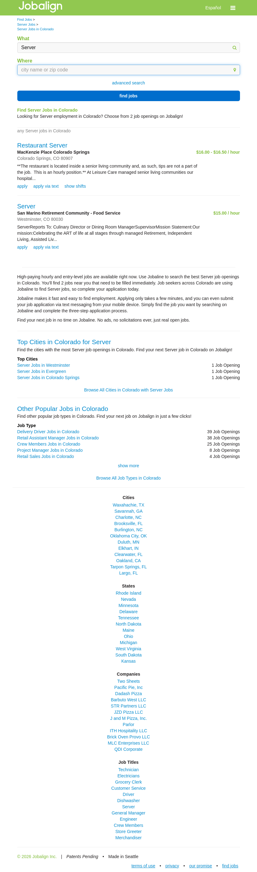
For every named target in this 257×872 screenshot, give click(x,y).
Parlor (128, 724)
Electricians (129, 775)
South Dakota (128, 654)
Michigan (128, 642)
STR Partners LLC (128, 705)
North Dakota (128, 624)
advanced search (128, 82)
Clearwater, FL (128, 554)
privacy (172, 865)
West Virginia (128, 648)
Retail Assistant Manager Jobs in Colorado (58, 437)
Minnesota (128, 605)
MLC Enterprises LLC (128, 743)
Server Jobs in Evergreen (41, 371)
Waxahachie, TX (128, 504)
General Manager (128, 812)
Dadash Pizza (128, 693)
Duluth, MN (128, 542)
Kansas (128, 661)
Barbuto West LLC (128, 699)
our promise (200, 865)
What (23, 38)
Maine (128, 630)
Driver (128, 794)
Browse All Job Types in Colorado (128, 478)
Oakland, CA (128, 560)
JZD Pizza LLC (128, 712)
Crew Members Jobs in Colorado (48, 444)
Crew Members (128, 825)
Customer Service (128, 788)
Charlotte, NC (128, 517)
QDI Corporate (128, 749)
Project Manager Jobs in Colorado (50, 450)
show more (128, 465)
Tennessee (128, 617)
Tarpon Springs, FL (128, 566)
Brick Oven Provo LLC (128, 736)
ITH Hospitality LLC (128, 730)
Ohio (128, 636)
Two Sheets (128, 681)
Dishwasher (128, 800)
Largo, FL (128, 573)
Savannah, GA (128, 511)
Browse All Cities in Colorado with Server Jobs (128, 389)
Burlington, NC (128, 529)
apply (22, 186)
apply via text (46, 186)
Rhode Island (128, 593)
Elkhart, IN (128, 548)
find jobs (128, 95)
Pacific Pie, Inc (128, 687)
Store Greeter (128, 831)
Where (24, 60)
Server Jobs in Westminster (43, 365)
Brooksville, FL (128, 523)
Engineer (128, 819)
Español (213, 7)
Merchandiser (128, 837)
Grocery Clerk (128, 782)
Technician (128, 769)
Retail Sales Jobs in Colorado (45, 456)
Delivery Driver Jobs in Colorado (48, 431)
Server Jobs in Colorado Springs (48, 377)
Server (26, 206)
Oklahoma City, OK (128, 535)
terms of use (143, 865)
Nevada (128, 599)
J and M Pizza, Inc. (128, 718)
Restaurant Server (42, 145)
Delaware (128, 611)
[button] (233, 7)
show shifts (75, 186)
